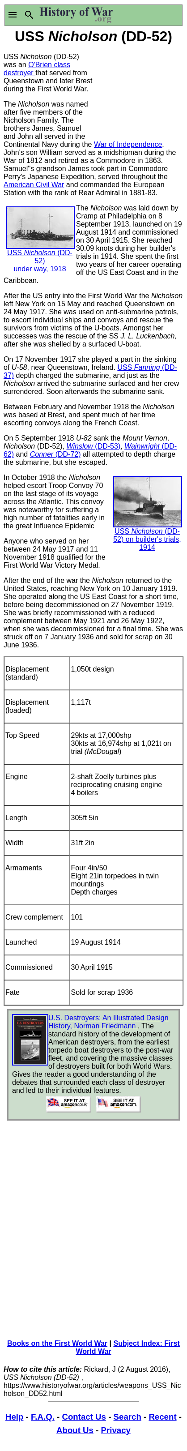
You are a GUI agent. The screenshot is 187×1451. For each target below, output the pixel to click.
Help (14, 1416)
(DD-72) (68, 454)
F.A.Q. (43, 1416)
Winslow (79, 446)
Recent (162, 1416)
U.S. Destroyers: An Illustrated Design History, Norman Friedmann (108, 1022)
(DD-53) (106, 446)
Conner (42, 454)
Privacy (116, 1430)
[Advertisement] (138, 91)
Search (127, 1416)
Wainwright (142, 446)
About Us (75, 1430)
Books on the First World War (57, 1343)
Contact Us (84, 1416)
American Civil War (34, 184)
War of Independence (128, 144)
